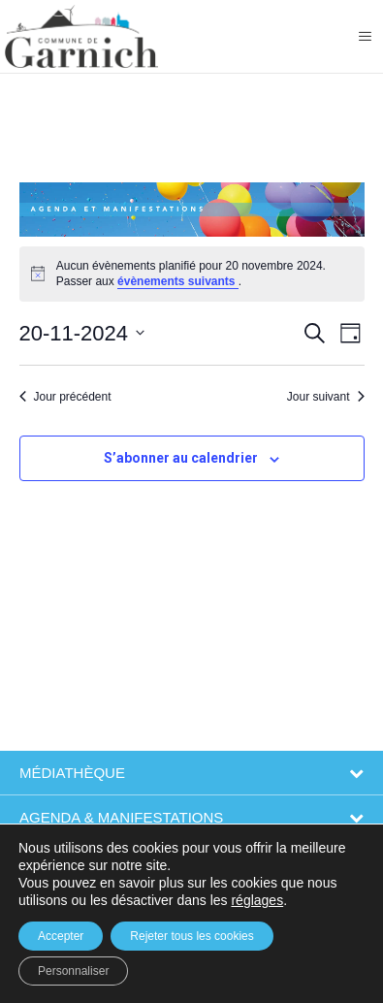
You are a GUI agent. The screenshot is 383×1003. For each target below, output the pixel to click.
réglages (257, 900)
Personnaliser (73, 971)
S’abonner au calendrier (181, 458)
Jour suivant (326, 397)
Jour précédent (65, 397)
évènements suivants (178, 281)
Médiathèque (72, 772)
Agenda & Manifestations (121, 817)
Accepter (60, 936)
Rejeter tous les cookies (191, 936)
